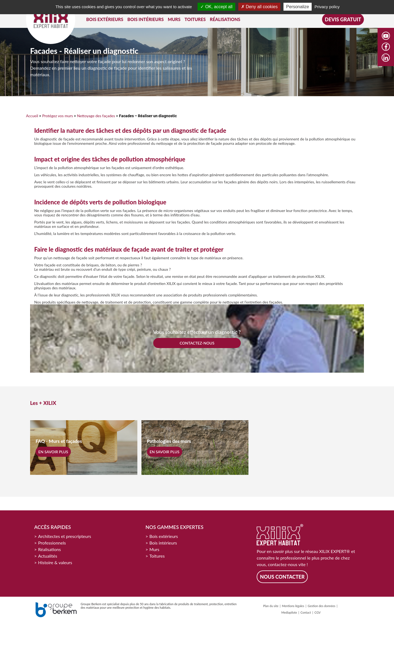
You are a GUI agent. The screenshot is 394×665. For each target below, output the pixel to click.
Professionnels (52, 542)
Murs (154, 549)
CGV (317, 612)
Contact (305, 612)
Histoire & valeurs (55, 562)
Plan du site (271, 606)
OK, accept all (216, 6)
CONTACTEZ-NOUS (196, 343)
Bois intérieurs (163, 542)
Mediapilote (289, 612)
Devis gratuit (343, 19)
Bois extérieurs (163, 536)
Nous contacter (282, 577)
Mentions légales (293, 606)
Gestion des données (321, 606)
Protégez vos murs (57, 115)
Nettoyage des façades (96, 115)
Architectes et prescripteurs (64, 536)
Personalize (297, 6)
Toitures (157, 555)
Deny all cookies (259, 6)
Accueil (32, 115)
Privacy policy (327, 6)
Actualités (47, 555)
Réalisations (49, 549)
